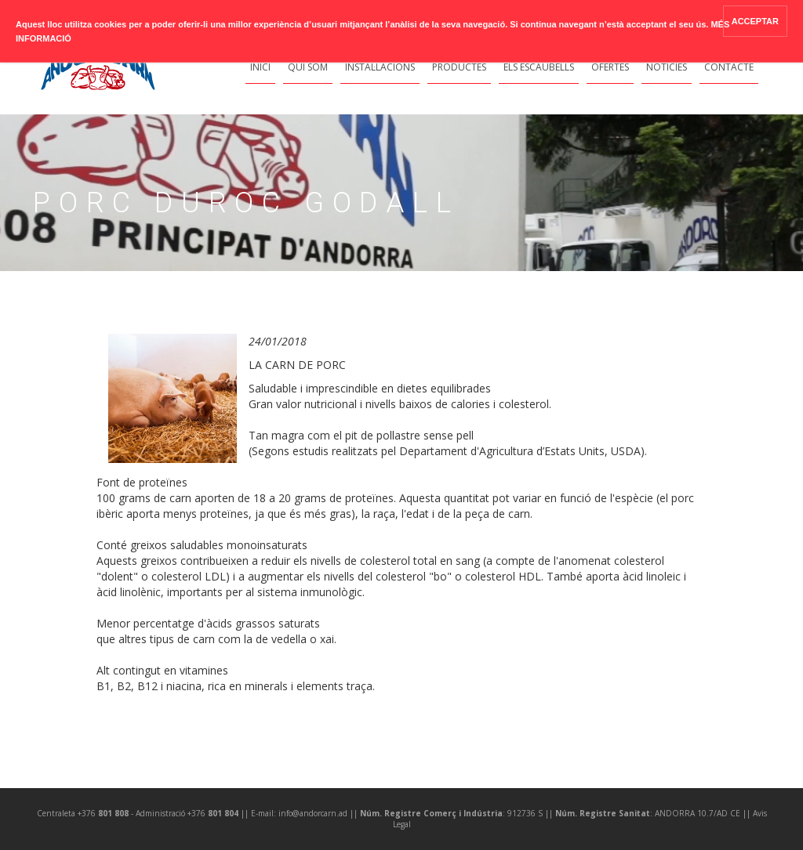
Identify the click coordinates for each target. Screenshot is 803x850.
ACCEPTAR (755, 21)
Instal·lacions (380, 67)
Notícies (666, 67)
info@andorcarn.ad (312, 813)
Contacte (729, 67)
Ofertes (610, 67)
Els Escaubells (538, 67)
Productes (459, 67)
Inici (260, 67)
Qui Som (308, 67)
